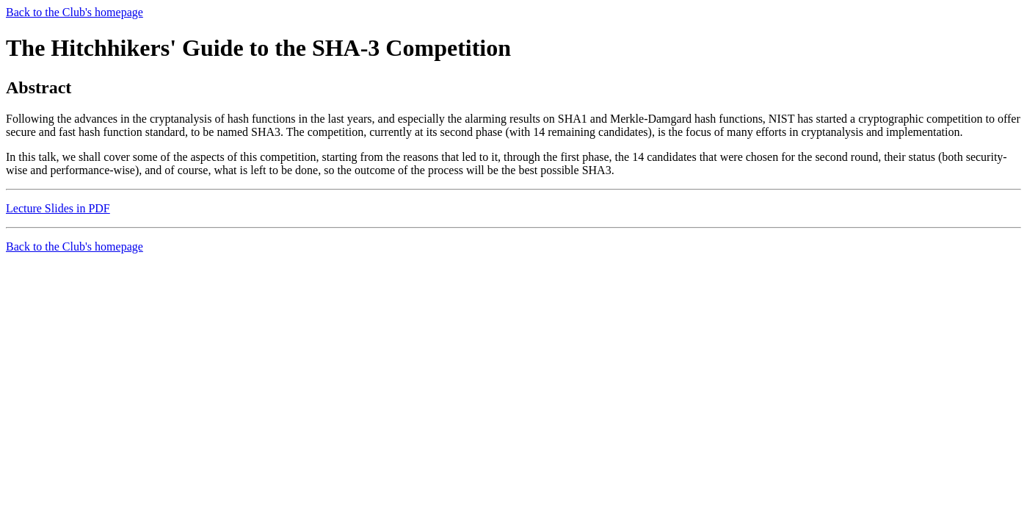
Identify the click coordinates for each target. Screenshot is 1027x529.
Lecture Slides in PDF (58, 208)
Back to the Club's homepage (74, 12)
